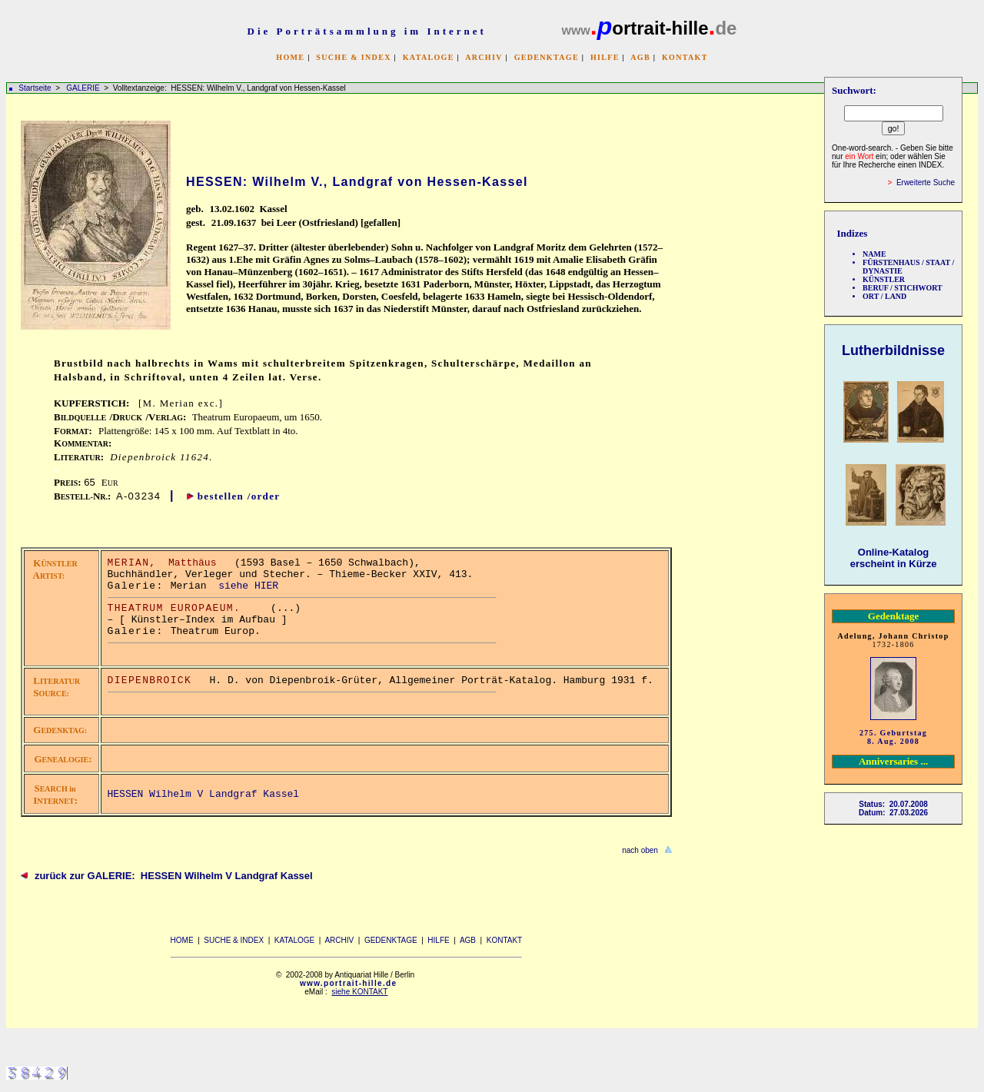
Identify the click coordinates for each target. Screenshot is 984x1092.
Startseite (34, 88)
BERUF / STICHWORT (902, 288)
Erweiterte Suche (925, 182)
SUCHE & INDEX (353, 57)
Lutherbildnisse (893, 350)
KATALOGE (428, 57)
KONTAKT (685, 57)
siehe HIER (248, 586)
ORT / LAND (884, 296)
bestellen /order (239, 496)
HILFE (605, 57)
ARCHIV (483, 57)
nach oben (640, 850)
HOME (290, 57)
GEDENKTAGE (546, 57)
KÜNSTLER (884, 279)
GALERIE (83, 88)
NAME (874, 254)
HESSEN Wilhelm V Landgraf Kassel (204, 794)
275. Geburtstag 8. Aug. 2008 (893, 737)
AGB (640, 57)
